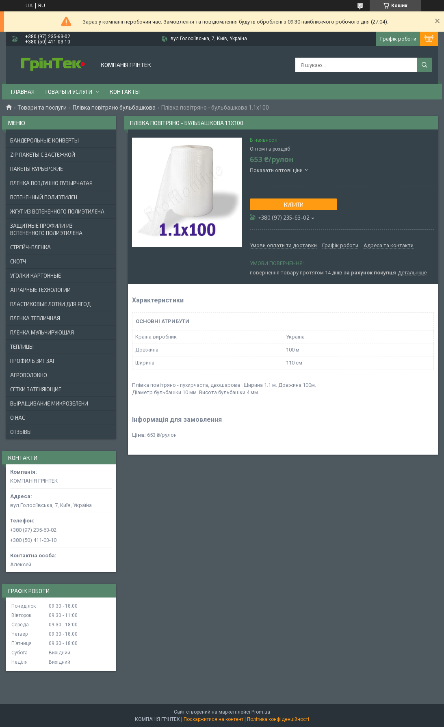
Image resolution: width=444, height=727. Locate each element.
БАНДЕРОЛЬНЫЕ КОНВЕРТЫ (44, 140)
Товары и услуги (68, 91)
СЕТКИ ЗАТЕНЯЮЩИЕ (35, 389)
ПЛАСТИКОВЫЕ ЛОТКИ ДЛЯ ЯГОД (50, 304)
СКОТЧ (18, 261)
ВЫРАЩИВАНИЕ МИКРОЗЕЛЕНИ (49, 403)
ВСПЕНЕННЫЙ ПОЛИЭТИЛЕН (43, 197)
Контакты (125, 91)
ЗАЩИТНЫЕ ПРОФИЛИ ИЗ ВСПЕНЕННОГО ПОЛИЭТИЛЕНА (46, 229)
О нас (17, 417)
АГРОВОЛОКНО (28, 375)
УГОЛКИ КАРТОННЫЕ (35, 275)
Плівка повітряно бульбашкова (114, 107)
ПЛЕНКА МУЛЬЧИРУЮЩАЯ (42, 332)
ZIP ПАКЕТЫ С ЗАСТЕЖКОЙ (42, 154)
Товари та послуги (42, 107)
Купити (293, 204)
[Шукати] (424, 65)
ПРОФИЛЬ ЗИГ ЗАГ (32, 361)
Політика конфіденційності (278, 719)
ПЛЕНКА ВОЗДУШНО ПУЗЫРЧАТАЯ (51, 183)
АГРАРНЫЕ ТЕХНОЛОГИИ (40, 290)
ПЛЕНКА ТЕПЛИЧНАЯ (35, 318)
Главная (23, 91)
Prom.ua (260, 712)
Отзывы (21, 432)
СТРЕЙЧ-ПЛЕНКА (30, 247)
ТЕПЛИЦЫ (22, 346)
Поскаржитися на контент (213, 719)
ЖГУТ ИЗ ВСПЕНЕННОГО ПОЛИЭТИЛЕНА (57, 211)
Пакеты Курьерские (36, 169)
